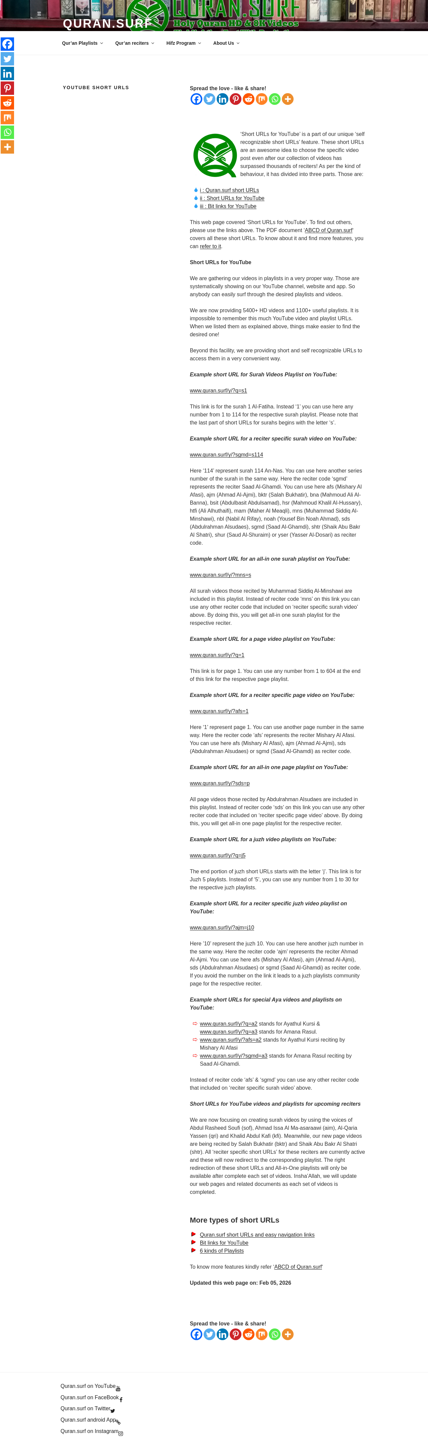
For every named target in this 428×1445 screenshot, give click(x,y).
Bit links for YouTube (224, 1243)
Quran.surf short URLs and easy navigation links (257, 1235)
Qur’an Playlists (83, 43)
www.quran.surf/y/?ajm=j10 (222, 927)
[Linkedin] (222, 99)
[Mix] (262, 99)
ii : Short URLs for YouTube (232, 198)
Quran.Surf (108, 23)
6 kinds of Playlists (222, 1251)
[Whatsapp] (275, 99)
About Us (226, 43)
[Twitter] (209, 99)
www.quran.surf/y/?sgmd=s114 (226, 455)
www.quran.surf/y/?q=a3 (228, 1032)
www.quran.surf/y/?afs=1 (219, 711)
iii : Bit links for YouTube (228, 206)
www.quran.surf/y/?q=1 (217, 655)
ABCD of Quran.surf (328, 230)
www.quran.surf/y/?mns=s (220, 575)
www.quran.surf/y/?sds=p (220, 783)
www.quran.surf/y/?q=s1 (218, 390)
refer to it (210, 246)
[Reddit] (248, 99)
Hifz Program (184, 43)
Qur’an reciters (135, 43)
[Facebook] (196, 99)
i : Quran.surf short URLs (229, 190)
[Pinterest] (235, 99)
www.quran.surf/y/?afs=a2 (231, 1040)
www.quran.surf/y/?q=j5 (218, 855)
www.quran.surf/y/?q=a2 (228, 1024)
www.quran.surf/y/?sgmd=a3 (234, 1056)
